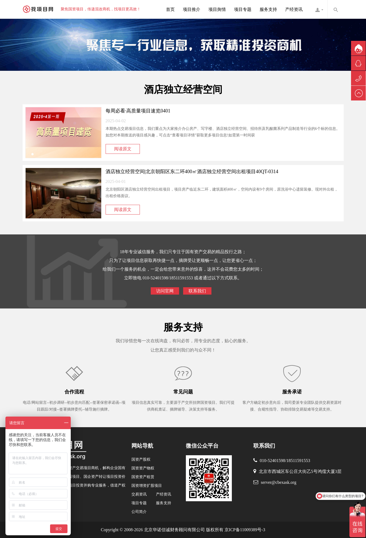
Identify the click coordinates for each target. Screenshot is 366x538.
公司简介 (139, 512)
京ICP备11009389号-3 (244, 529)
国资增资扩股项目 (146, 486)
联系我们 (197, 291)
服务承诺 (292, 392)
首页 (170, 9)
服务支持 (268, 9)
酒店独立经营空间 (183, 89)
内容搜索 (335, 9)
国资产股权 (140, 459)
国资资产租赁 (142, 477)
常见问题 (183, 392)
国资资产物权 (142, 468)
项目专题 (242, 9)
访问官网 (165, 291)
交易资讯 (139, 494)
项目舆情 (217, 9)
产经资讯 (294, 9)
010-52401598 (272, 460)
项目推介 (191, 9)
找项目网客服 (319, 9)
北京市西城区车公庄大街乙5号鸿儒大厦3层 (300, 471)
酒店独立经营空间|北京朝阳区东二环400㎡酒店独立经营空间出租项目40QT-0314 (192, 171)
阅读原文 (122, 148)
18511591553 (298, 460)
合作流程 (74, 392)
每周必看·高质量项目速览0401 (138, 111)
